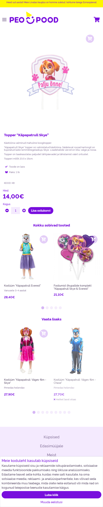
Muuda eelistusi (51, 502)
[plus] (24, 210)
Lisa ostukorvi (40, 210)
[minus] (7, 210)
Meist (51, 454)
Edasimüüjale (51, 445)
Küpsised (52, 436)
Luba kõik (51, 495)
